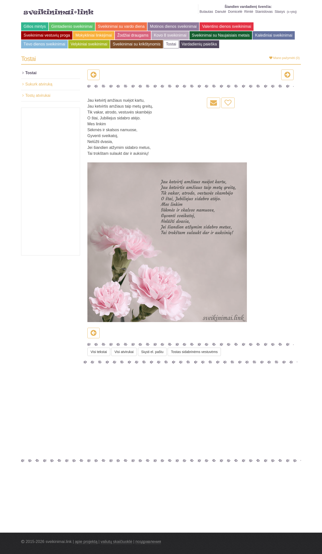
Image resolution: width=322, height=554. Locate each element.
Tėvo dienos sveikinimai (44, 44)
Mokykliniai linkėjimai (93, 35)
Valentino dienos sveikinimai (226, 26)
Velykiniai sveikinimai (89, 44)
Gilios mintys (35, 26)
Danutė (220, 12)
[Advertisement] (50, 181)
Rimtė (248, 12)
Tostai (171, 44)
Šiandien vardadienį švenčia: (248, 7)
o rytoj (292, 12)
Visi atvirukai (124, 352)
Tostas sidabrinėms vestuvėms (194, 352)
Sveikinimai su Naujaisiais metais (221, 35)
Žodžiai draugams (132, 35)
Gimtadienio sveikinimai (72, 26)
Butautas (206, 12)
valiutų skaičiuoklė (116, 542)
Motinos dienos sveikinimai (173, 26)
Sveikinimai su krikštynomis (137, 44)
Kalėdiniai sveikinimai (273, 35)
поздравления (148, 542)
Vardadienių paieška (199, 44)
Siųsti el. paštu (152, 352)
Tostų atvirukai (37, 95)
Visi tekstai (99, 352)
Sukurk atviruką (38, 84)
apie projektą (86, 542)
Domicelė (235, 12)
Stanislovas (264, 12)
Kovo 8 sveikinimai (170, 35)
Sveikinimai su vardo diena (121, 26)
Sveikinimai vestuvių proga (47, 35)
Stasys (280, 12)
